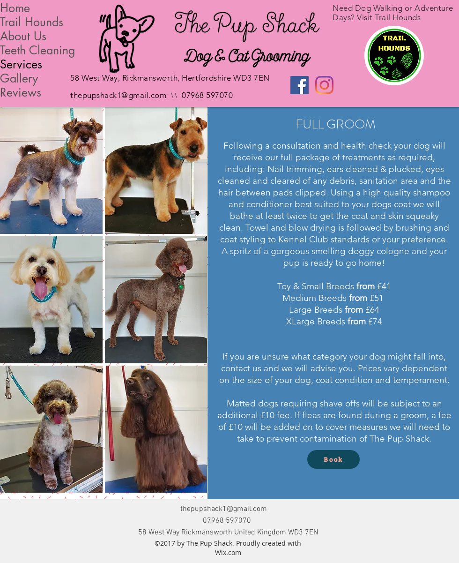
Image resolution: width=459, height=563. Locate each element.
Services (21, 64)
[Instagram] (324, 85)
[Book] (333, 459)
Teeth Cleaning (37, 50)
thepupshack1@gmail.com (118, 95)
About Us (23, 36)
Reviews (20, 92)
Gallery (19, 78)
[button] (51, 170)
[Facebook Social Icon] (299, 85)
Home (15, 8)
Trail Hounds (31, 22)
